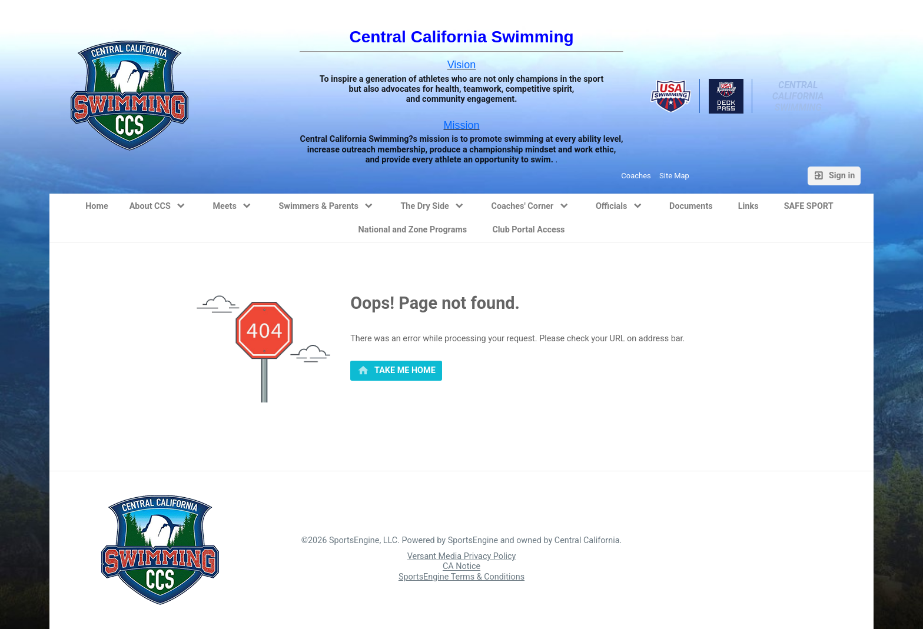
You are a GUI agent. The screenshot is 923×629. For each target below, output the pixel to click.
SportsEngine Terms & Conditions (461, 577)
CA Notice (461, 567)
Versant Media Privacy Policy (461, 556)
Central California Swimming (799, 96)
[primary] (396, 371)
